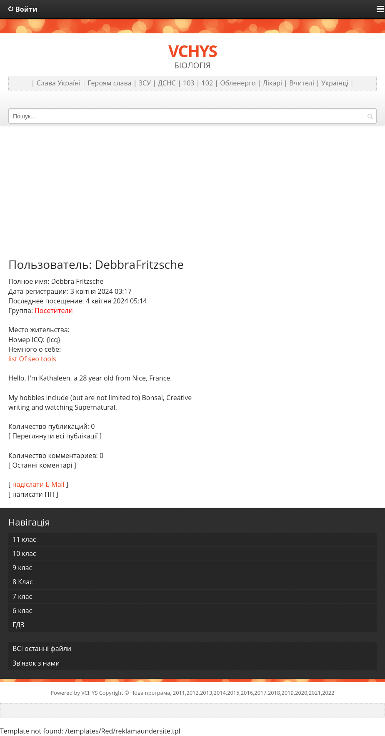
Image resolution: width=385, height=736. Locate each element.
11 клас (24, 539)
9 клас (22, 567)
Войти (26, 9)
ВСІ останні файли (41, 648)
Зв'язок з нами (36, 663)
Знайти (370, 116)
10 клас (24, 553)
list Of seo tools (32, 358)
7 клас (22, 596)
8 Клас (22, 581)
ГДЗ (18, 624)
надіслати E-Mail (38, 484)
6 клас (22, 610)
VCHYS (89, 692)
